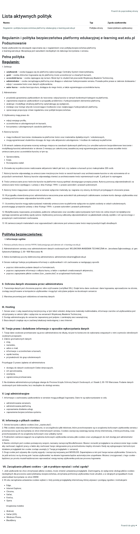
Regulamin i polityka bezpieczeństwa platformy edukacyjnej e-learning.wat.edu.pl (39, 28)
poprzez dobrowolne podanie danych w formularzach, (30, 272)
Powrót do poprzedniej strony (124, 11)
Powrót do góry (129, 530)
